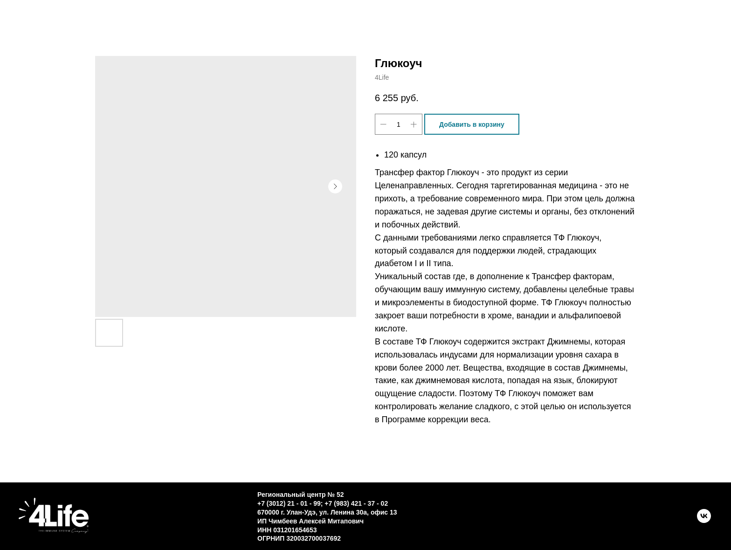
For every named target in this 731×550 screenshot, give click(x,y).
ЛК (566, 23)
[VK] (704, 520)
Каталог (180, 23)
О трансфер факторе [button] (383, 23)
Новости (499, 23)
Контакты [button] (265, 23)
